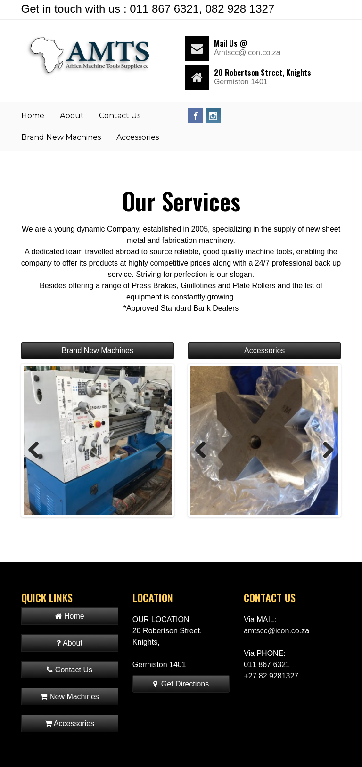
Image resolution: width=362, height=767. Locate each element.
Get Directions (181, 684)
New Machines (69, 697)
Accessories (137, 137)
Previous (37, 449)
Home (32, 115)
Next (157, 449)
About (72, 115)
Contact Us (119, 115)
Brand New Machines (61, 137)
